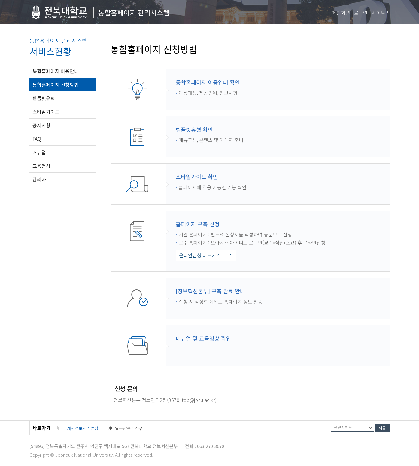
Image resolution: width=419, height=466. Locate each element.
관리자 (39, 179)
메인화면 (341, 12)
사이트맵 (381, 12)
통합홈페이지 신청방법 (55, 84)
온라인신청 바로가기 (200, 255)
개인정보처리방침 (82, 428)
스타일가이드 (45, 111)
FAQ (36, 138)
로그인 (361, 12)
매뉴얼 (39, 152)
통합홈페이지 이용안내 (55, 71)
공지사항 (41, 125)
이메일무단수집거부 (124, 428)
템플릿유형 (43, 98)
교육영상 (41, 165)
